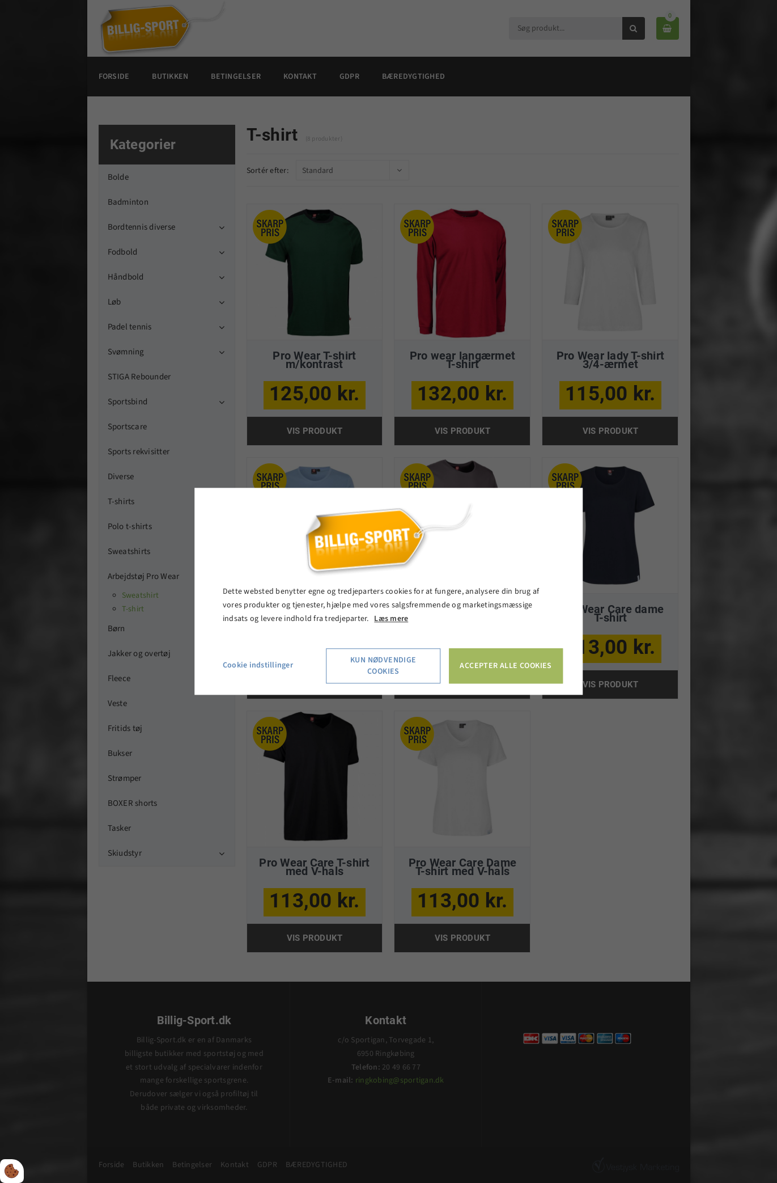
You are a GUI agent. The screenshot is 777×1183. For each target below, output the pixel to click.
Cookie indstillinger (258, 665)
